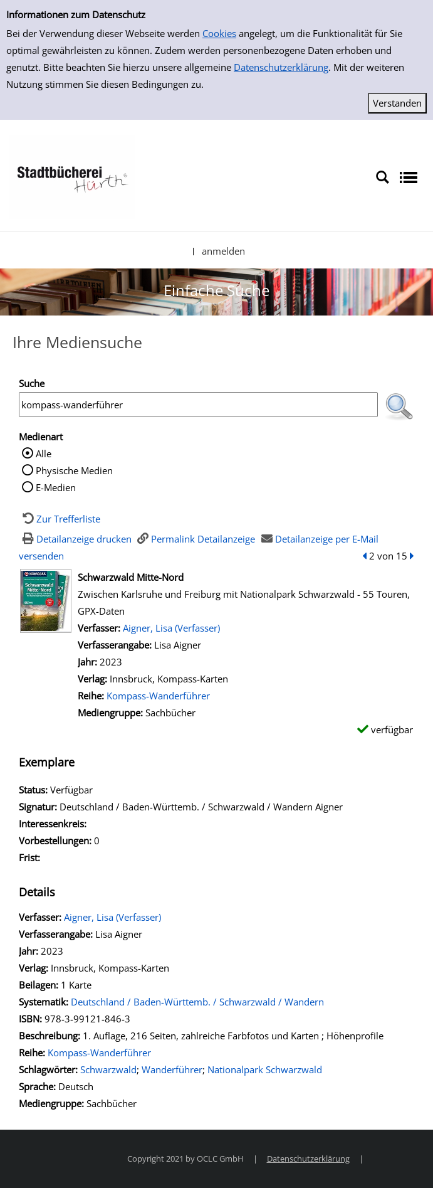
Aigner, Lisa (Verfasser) (171, 628)
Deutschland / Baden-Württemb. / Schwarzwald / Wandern (197, 1001)
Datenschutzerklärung (281, 67)
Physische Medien (74, 470)
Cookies (219, 33)
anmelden (223, 251)
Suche (31, 383)
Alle (43, 453)
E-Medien (56, 487)
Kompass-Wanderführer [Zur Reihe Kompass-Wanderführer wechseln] (158, 695)
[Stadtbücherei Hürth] (72, 176)
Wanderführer (172, 1069)
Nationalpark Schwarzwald (264, 1069)
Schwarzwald (108, 1069)
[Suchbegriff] (198, 404)
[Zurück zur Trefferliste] (59, 518)
